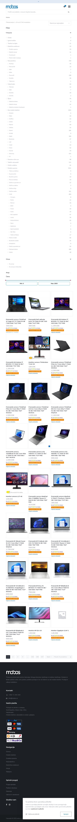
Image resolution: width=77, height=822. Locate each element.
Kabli (9, 69)
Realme (10, 124)
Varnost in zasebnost (12, 795)
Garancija (9, 791)
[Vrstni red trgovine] (59, 23)
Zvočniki (10, 95)
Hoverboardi (11, 55)
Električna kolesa (12, 101)
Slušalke (10, 78)
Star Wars (12, 232)
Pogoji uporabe (11, 785)
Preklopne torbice (12, 249)
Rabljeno (9, 772)
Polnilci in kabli (12, 237)
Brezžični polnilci (12, 177)
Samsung (10, 153)
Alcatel (10, 133)
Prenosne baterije (12, 179)
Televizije (10, 87)
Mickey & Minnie (13, 220)
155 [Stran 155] (32, 657)
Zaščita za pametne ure (14, 182)
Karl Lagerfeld (13, 214)
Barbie (11, 200)
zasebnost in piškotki (37, 809)
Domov (8, 752)
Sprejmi (66, 814)
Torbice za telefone (12, 171)
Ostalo (10, 121)
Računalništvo (10, 762)
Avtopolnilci (11, 243)
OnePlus (10, 119)
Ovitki (9, 194)
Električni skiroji (12, 52)
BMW (11, 206)
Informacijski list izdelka (39, 358)
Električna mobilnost (12, 765)
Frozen (11, 208)
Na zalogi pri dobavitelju (14, 267)
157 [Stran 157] (42, 657)
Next (49, 657)
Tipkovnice (10, 81)
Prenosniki (10, 75)
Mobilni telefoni (11, 755)
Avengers (12, 197)
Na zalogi (10, 264)
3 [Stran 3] (17, 657)
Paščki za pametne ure (13, 246)
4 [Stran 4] (22, 657)
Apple (9, 136)
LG (8, 156)
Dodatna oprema (12, 49)
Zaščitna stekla (12, 191)
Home (8, 17)
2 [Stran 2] (12, 657)
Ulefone (10, 127)
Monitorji (10, 63)
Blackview (10, 139)
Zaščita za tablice (12, 185)
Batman (11, 203)
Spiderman (12, 226)
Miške (9, 72)
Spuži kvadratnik (14, 229)
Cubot (9, 145)
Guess (11, 211)
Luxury (11, 217)
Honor (9, 148)
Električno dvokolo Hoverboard (15, 107)
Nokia (9, 116)
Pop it (11, 223)
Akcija (38, 273)
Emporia (10, 113)
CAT (9, 142)
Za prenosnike (11, 174)
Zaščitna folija (11, 188)
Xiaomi (10, 130)
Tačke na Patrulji (14, 235)
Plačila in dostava (11, 788)
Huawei (10, 150)
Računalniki (11, 66)
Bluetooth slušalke (12, 240)
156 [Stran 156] (37, 657)
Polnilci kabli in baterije (14, 58)
